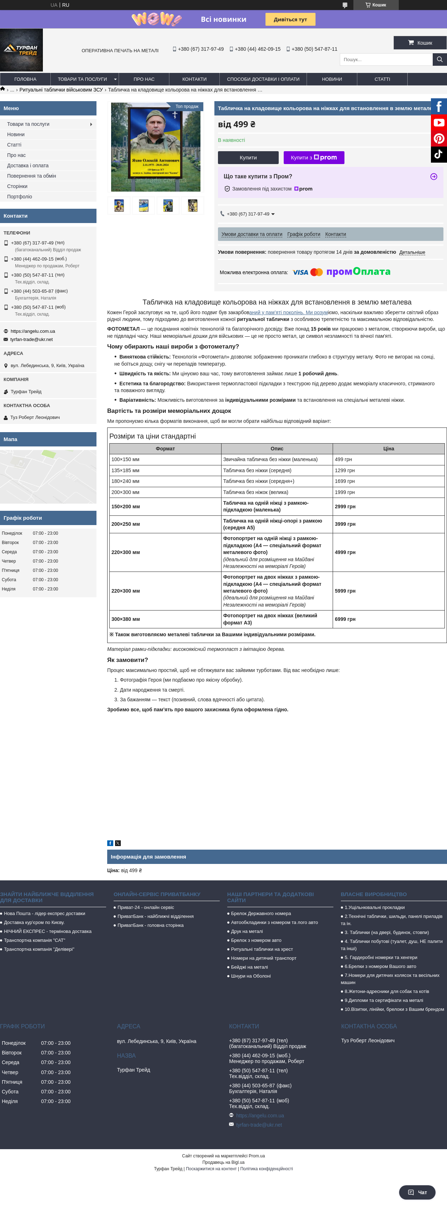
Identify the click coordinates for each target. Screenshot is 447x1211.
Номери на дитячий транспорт (264, 958)
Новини (332, 79)
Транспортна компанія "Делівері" (39, 949)
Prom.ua (257, 1155)
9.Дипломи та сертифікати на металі (384, 1000)
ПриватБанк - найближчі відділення (156, 916)
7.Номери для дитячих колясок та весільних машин (390, 979)
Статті (383, 79)
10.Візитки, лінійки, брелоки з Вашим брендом (394, 1009)
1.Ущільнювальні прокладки (375, 907)
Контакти (194, 79)
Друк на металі (247, 931)
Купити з (314, 157)
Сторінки (17, 186)
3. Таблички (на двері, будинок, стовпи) (387, 932)
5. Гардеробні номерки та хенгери (381, 957)
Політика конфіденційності (266, 1168)
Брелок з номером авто (256, 940)
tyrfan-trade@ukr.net (31, 339)
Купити (248, 157)
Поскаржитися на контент (211, 1168)
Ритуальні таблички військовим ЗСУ (61, 90)
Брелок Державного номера (261, 913)
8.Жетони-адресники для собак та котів (387, 991)
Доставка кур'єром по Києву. (34, 922)
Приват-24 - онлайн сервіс (146, 907)
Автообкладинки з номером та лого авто (274, 922)
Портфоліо (19, 196)
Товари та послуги (82, 79)
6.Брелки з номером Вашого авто (380, 966)
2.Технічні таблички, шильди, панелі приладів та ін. (392, 920)
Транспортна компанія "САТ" (34, 940)
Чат (417, 1192)
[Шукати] (440, 59)
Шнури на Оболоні (251, 976)
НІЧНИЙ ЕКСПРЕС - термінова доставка (47, 931)
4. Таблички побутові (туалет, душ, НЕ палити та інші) (392, 945)
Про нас (144, 79)
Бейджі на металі (249, 967)
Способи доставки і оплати (263, 79)
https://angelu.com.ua (33, 331)
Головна (25, 79)
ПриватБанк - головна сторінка (151, 925)
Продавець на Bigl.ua (223, 1162)
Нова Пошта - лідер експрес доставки (44, 913)
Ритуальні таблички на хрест (262, 949)
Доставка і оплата (28, 165)
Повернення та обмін (31, 176)
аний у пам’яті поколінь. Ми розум (288, 312)
